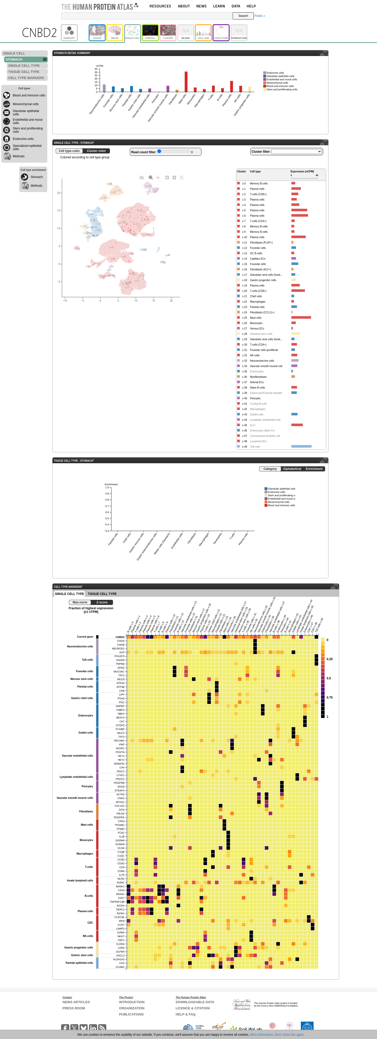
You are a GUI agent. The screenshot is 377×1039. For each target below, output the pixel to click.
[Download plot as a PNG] (142, 177)
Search (243, 16)
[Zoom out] (174, 177)
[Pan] (158, 177)
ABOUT (184, 6)
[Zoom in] (167, 177)
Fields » (259, 16)
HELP (251, 6)
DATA (236, 6)
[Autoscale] (181, 177)
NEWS (201, 6)
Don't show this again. (290, 1034)
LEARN (219, 6)
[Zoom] (151, 177)
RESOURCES (160, 6)
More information (261, 1034)
